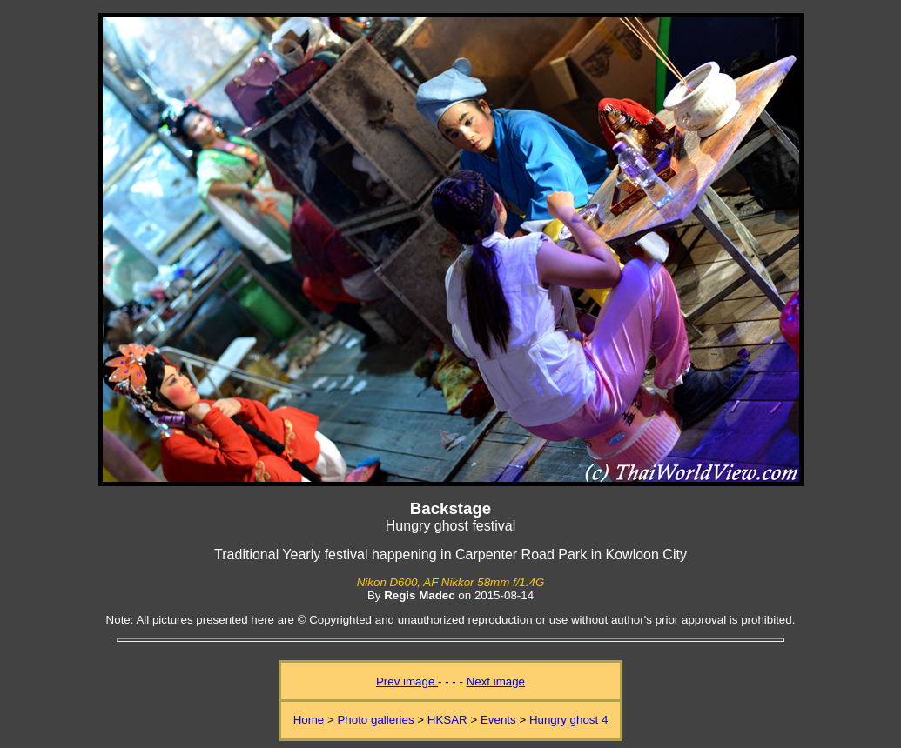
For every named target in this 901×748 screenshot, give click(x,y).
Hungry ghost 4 (568, 719)
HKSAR (447, 719)
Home (309, 719)
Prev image (407, 681)
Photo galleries (375, 719)
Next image (496, 681)
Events (498, 719)
